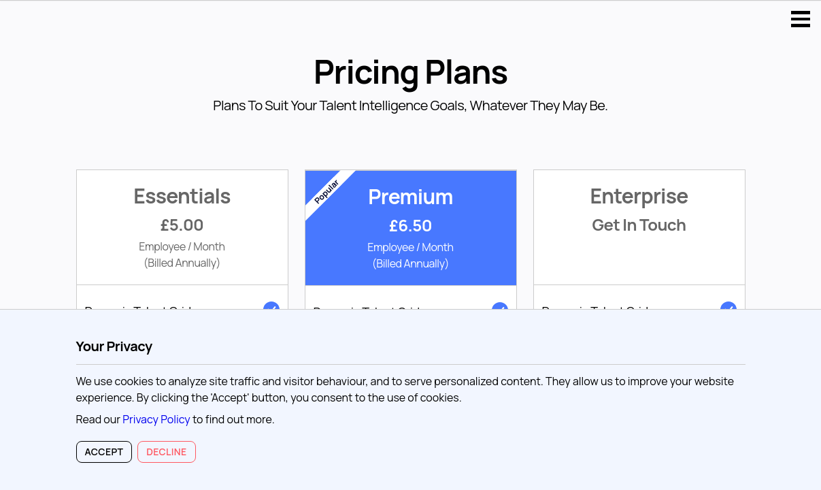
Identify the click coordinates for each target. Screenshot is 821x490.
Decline (166, 451)
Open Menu (800, 19)
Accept (104, 451)
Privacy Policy (156, 419)
